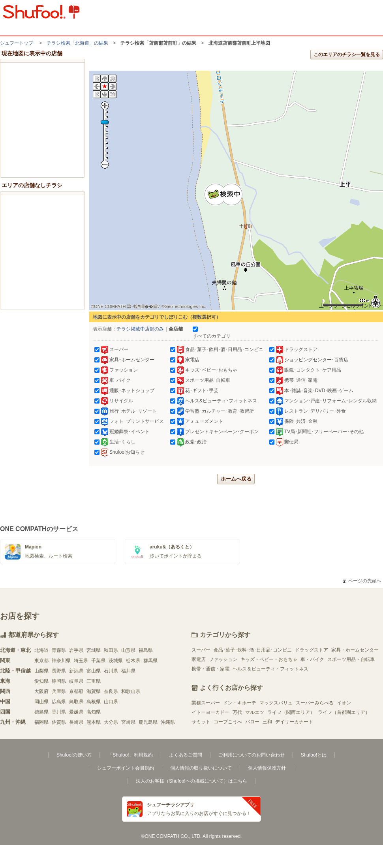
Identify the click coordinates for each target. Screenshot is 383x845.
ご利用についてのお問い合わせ (251, 755)
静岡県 (59, 681)
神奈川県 (61, 660)
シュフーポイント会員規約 (125, 768)
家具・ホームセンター (355, 650)
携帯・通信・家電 (210, 669)
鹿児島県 (148, 722)
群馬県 (150, 660)
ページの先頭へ (362, 581)
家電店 (199, 659)
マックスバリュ (276, 703)
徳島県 (41, 712)
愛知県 (41, 681)
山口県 (111, 701)
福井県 (128, 671)
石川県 (111, 671)
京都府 (76, 691)
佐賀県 (59, 722)
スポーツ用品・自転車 (351, 659)
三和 (267, 722)
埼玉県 (81, 660)
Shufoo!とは (314, 755)
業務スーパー (206, 703)
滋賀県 (93, 691)
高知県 (93, 712)
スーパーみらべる (315, 703)
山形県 (128, 650)
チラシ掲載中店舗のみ (140, 329)
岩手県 (76, 650)
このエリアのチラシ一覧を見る (347, 54)
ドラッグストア (311, 650)
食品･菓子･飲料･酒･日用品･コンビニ (253, 650)
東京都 (41, 660)
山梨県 (41, 671)
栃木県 (133, 660)
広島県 (59, 701)
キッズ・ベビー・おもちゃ (268, 659)
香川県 (59, 712)
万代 (237, 712)
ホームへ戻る (236, 479)
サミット (201, 722)
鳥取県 (76, 701)
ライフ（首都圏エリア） (344, 712)
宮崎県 (128, 722)
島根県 (93, 701)
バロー (252, 722)
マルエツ (254, 712)
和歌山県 (130, 691)
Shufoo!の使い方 (74, 755)
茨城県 (116, 660)
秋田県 (111, 650)
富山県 (93, 671)
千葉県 (98, 660)
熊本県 (93, 722)
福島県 (146, 650)
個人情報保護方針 (267, 768)
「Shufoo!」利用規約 (130, 755)
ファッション (223, 659)
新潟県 (76, 671)
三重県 (93, 681)
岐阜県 (76, 681)
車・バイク (312, 659)
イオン (344, 703)
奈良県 (111, 691)
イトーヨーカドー (210, 712)
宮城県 (93, 650)
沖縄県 (168, 722)
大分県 (111, 722)
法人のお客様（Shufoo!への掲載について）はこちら (191, 781)
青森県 (59, 650)
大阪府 (41, 691)
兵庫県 (59, 691)
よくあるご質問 (185, 755)
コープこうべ (228, 722)
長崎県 (76, 722)
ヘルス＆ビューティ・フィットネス (270, 669)
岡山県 (41, 701)
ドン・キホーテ (239, 703)
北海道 (41, 650)
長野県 (59, 671)
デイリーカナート (294, 722)
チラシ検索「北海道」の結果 (77, 43)
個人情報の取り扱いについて (201, 768)
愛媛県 (76, 712)
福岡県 (41, 722)
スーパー (201, 650)
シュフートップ (16, 43)
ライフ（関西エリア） (291, 712)
